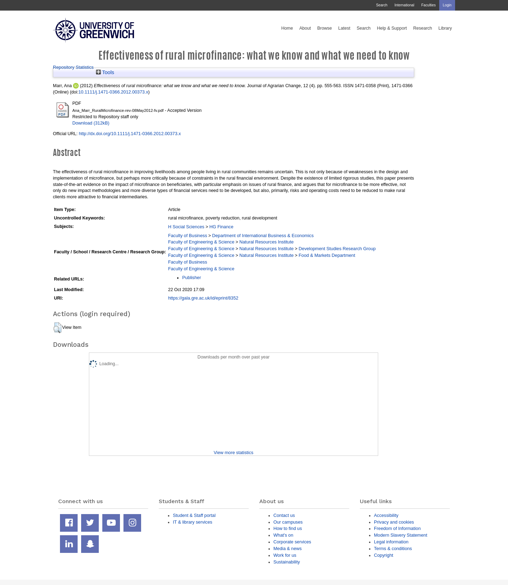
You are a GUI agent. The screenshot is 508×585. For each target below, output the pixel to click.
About (305, 28)
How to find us (287, 528)
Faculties (428, 5)
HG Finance (221, 226)
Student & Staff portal (194, 515)
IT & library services (192, 522)
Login (447, 5)
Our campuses (288, 522)
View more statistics (233, 452)
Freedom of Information (397, 528)
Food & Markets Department (327, 255)
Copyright (383, 555)
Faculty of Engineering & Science (201, 242)
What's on (283, 535)
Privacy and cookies (394, 522)
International (404, 5)
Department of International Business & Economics (263, 235)
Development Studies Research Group (337, 248)
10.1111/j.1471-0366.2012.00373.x (113, 92)
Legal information (391, 541)
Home (287, 28)
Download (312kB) (90, 123)
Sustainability (286, 562)
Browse (324, 28)
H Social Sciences (186, 226)
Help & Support (392, 28)
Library (445, 28)
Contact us (284, 515)
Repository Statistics (73, 67)
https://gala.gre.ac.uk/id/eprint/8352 (203, 298)
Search (381, 5)
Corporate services (292, 541)
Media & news (287, 548)
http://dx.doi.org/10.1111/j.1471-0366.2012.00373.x (130, 133)
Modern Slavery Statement (400, 535)
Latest (344, 28)
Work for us (284, 555)
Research (422, 28)
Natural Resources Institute (267, 242)
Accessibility (386, 515)
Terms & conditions (393, 548)
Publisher (191, 277)
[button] (57, 327)
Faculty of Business (187, 235)
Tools (105, 72)
